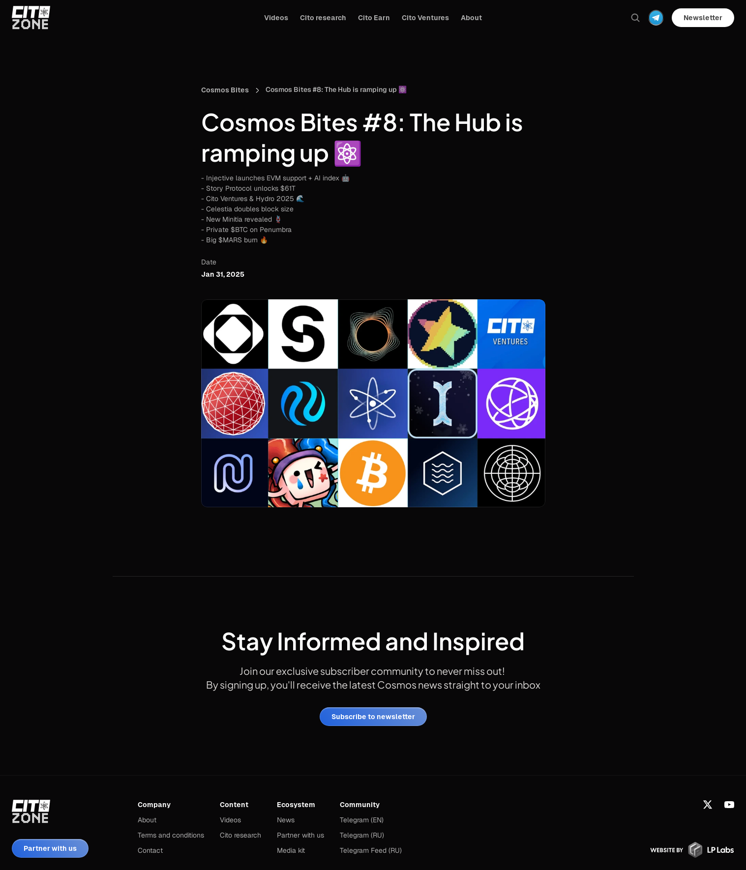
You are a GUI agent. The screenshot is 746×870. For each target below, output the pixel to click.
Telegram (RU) (362, 835)
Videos (230, 819)
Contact (150, 850)
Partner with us (300, 835)
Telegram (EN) (362, 819)
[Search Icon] (635, 18)
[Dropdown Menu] (656, 18)
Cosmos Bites (225, 90)
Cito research (240, 835)
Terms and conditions (171, 835)
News (286, 819)
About (147, 819)
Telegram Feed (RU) (371, 850)
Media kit (291, 850)
